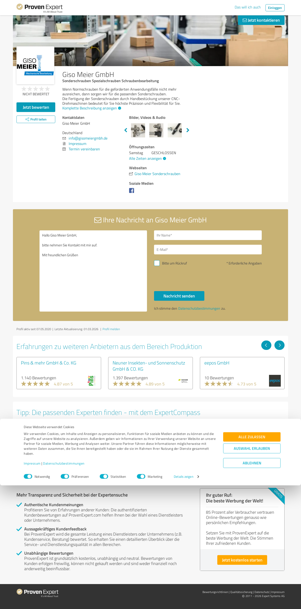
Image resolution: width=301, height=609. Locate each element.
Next (188, 130)
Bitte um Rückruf (174, 263)
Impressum (32, 587)
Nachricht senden (179, 296)
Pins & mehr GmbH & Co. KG (48, 362)
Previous (125, 130)
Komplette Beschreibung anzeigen (91, 108)
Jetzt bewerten (36, 107)
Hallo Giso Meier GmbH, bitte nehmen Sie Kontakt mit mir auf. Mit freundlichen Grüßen (93, 271)
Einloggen (275, 7)
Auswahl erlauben (252, 572)
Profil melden (111, 329)
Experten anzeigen (42, 464)
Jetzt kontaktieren (261, 20)
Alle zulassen (251, 560)
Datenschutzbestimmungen (64, 587)
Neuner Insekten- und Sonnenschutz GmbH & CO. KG (149, 365)
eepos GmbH (217, 362)
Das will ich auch (248, 7)
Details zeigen (183, 600)
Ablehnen (252, 586)
